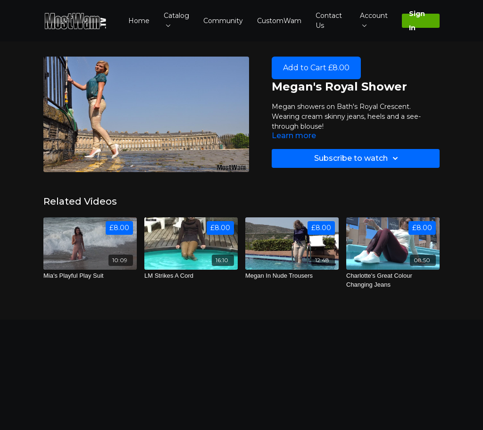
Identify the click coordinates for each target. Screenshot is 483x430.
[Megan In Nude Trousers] (292, 276)
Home (139, 21)
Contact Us (329, 20)
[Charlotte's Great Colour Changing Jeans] (393, 280)
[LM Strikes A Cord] (191, 276)
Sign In (417, 21)
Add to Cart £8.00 (316, 67)
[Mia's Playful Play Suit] (90, 276)
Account (374, 19)
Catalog (176, 19)
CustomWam (279, 21)
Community (223, 21)
